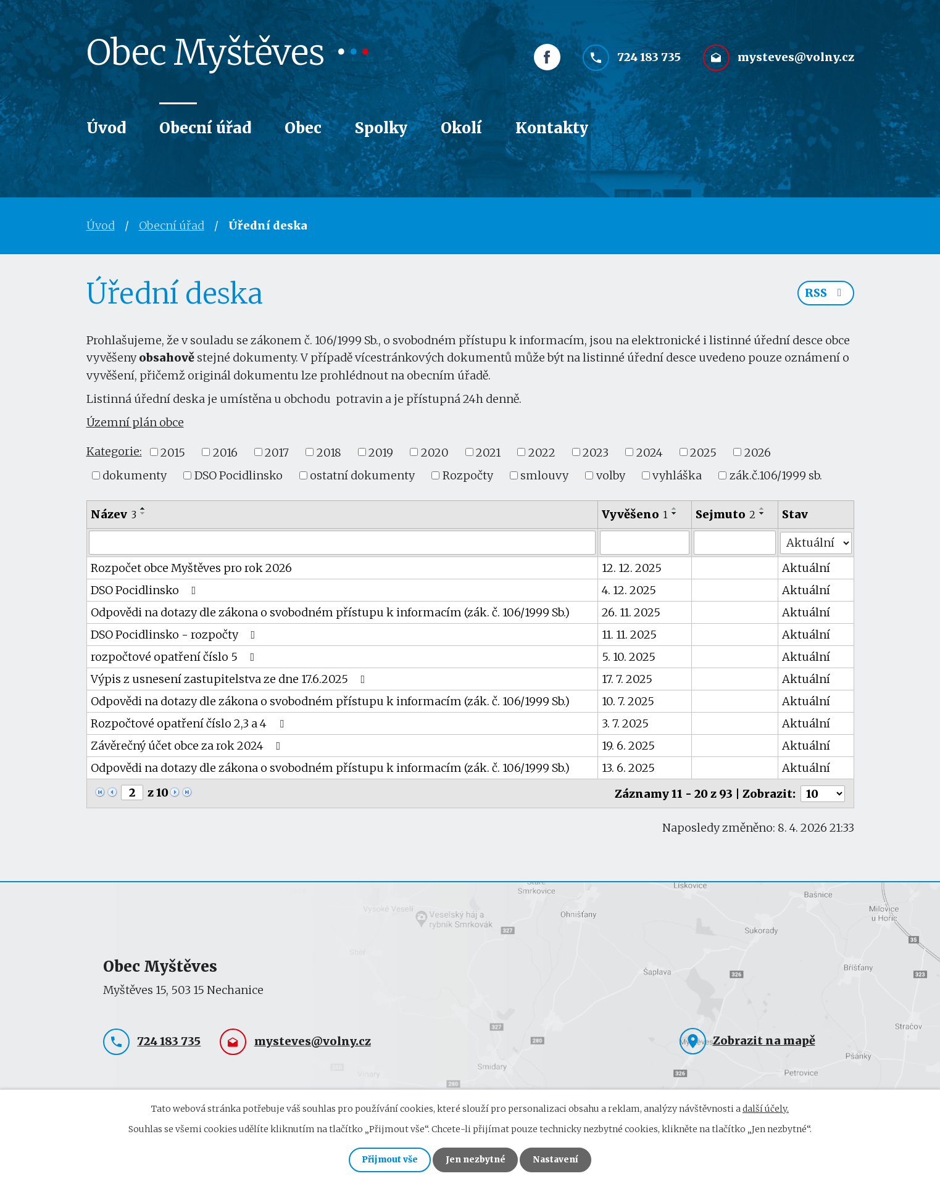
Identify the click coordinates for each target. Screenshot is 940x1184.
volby (610, 475)
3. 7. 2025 (625, 723)
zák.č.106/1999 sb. (776, 475)
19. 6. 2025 (628, 745)
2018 (329, 452)
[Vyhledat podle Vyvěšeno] (645, 542)
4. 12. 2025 (629, 589)
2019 (380, 452)
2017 (277, 452)
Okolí (461, 128)
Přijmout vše (386, 1159)
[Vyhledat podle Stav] (816, 542)
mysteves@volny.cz (796, 60)
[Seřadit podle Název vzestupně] (143, 508)
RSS (825, 295)
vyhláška (677, 475)
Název (113, 514)
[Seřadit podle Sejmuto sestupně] (762, 513)
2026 (757, 452)
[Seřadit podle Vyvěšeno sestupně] (675, 513)
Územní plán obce (135, 422)
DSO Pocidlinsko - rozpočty (175, 634)
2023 (596, 452)
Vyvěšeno (635, 514)
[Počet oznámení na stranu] (823, 792)
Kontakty (551, 128)
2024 (649, 452)
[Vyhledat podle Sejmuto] (735, 542)
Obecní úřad (205, 128)
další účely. (765, 1107)
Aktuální (807, 567)
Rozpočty (468, 475)
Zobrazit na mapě (764, 1039)
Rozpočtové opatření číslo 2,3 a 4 (190, 723)
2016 (225, 452)
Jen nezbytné (475, 1159)
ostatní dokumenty (362, 475)
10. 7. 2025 (628, 700)
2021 (488, 452)
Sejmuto (725, 514)
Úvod (106, 128)
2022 (541, 452)
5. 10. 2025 (629, 656)
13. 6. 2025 (628, 767)
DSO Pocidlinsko (238, 475)
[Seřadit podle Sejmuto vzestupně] (762, 508)
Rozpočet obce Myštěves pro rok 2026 (191, 567)
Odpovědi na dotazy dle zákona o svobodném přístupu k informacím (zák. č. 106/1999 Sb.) (330, 612)
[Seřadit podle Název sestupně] (143, 513)
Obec (303, 128)
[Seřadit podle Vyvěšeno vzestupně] (675, 508)
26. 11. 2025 (631, 612)
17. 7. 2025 (627, 678)
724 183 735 (649, 60)
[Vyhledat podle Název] (342, 542)
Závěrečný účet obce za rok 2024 (188, 745)
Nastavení (559, 1159)
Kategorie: (114, 451)
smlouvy (544, 475)
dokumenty (134, 475)
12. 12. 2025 (632, 567)
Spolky (381, 128)
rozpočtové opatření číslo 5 (175, 656)
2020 (435, 452)
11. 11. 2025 (629, 634)
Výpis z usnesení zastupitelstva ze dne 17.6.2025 (230, 678)
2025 (703, 452)
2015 (172, 452)
